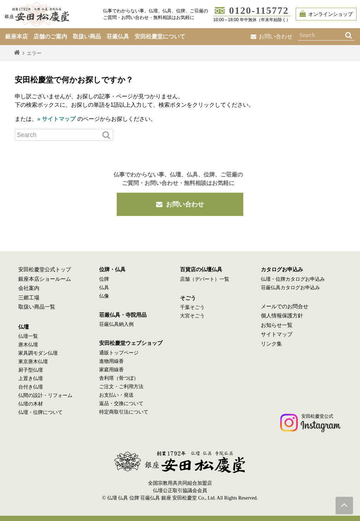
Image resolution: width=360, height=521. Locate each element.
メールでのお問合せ (284, 306)
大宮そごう (192, 315)
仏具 (104, 287)
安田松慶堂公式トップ (44, 269)
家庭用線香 (111, 369)
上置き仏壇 (30, 378)
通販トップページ (119, 352)
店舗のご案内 (50, 36)
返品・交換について (121, 403)
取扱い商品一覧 (36, 307)
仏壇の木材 (30, 404)
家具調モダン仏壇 (38, 353)
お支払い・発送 (116, 395)
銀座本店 (16, 36)
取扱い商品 (87, 36)
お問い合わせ (271, 36)
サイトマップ (276, 334)
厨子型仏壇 (30, 370)
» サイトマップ (56, 119)
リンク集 (271, 344)
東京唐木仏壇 (33, 361)
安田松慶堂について (160, 36)
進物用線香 (111, 361)
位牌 (104, 279)
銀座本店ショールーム (44, 279)
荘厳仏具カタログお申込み (290, 287)
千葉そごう (192, 307)
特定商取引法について (123, 412)
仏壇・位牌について (40, 412)
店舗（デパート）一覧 (204, 279)
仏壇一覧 (28, 336)
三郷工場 (28, 297)
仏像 (104, 296)
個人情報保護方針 (282, 315)
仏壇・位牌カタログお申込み (293, 279)
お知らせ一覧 (276, 325)
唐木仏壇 (28, 344)
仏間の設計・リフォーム (45, 395)
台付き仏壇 (30, 387)
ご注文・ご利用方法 (121, 386)
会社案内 (28, 288)
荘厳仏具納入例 (116, 324)
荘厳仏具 (118, 36)
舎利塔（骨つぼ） (119, 378)
